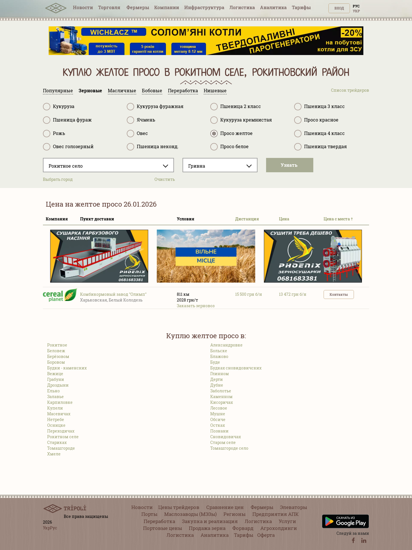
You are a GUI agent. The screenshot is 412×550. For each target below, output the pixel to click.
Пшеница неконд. (153, 146)
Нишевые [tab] (215, 90)
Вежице (55, 373)
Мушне (217, 413)
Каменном (221, 396)
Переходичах (60, 431)
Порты (149, 514)
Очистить (164, 179)
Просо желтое (231, 133)
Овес (137, 133)
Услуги (287, 521)
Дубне (216, 385)
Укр (356, 11)
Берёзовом (58, 356)
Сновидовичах (225, 436)
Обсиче (217, 419)
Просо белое (229, 146)
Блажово (219, 356)
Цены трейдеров (178, 507)
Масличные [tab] (122, 90)
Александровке (226, 345)
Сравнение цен (225, 507)
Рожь (54, 133)
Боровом (56, 362)
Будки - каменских (67, 368)
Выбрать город (58, 179)
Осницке (56, 425)
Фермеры (137, 7)
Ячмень (141, 120)
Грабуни (55, 379)
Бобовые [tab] (152, 90)
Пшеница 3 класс (319, 106)
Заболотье (220, 391)
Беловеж (56, 350)
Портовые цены (162, 528)
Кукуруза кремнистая (241, 120)
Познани (219, 431)
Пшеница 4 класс (319, 133)
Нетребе (55, 419)
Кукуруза (58, 106)
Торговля (109, 7)
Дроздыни (58, 385)
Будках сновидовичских (236, 368)
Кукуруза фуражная (155, 106)
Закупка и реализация (210, 521)
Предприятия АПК (275, 514)
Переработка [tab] (183, 90)
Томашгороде (61, 448)
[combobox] (108, 165)
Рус (356, 6)
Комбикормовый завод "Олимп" (113, 294)
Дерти (216, 379)
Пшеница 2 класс (235, 106)
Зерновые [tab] (90, 90)
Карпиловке (60, 402)
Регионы (234, 514)
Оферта (266, 535)
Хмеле (54, 454)
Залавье (55, 396)
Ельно (53, 391)
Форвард (242, 528)
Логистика (242, 7)
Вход (339, 8)
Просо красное (316, 120)
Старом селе (223, 442)
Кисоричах (221, 402)
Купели (55, 408)
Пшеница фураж (67, 120)
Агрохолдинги (278, 528)
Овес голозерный (68, 146)
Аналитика (273, 7)
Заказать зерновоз (196, 305)
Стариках (57, 442)
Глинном (219, 373)
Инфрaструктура (204, 7)
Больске (218, 350)
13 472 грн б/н (292, 294)
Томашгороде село (229, 448)
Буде (215, 362)
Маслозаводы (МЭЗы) (190, 514)
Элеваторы (293, 507)
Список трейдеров (350, 90)
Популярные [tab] (58, 90)
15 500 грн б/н (248, 294)
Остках (217, 425)
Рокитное (57, 345)
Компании (166, 7)
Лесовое (218, 408)
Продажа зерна (207, 528)
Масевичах (58, 413)
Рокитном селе (63, 436)
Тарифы (301, 7)
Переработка (159, 521)
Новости (83, 7)
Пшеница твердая (320, 146)
